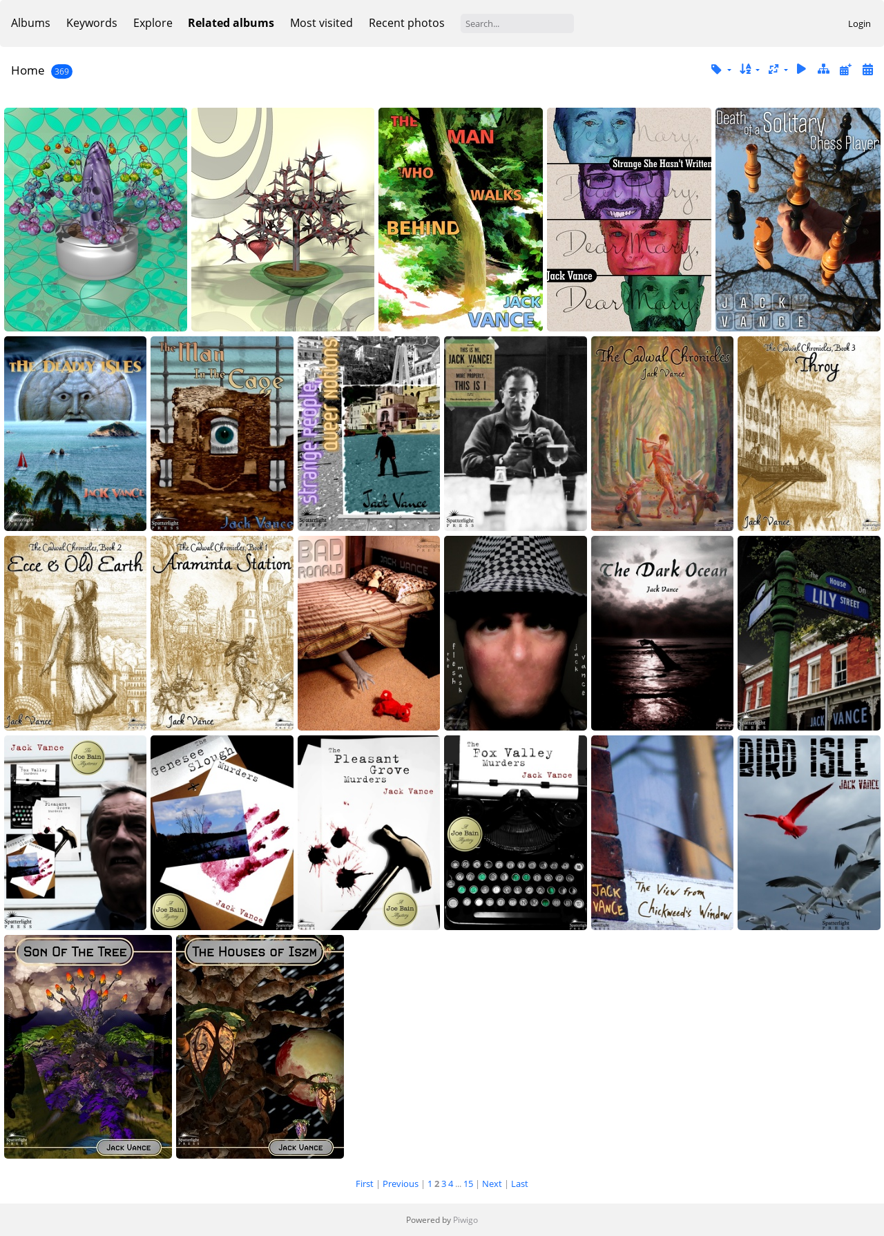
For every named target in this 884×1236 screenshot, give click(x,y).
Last (519, 1183)
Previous (401, 1183)
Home (28, 70)
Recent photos (407, 22)
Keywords (91, 22)
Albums (30, 22)
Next (492, 1183)
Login (859, 23)
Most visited (321, 22)
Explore (153, 22)
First (365, 1183)
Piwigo (465, 1220)
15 (468, 1183)
